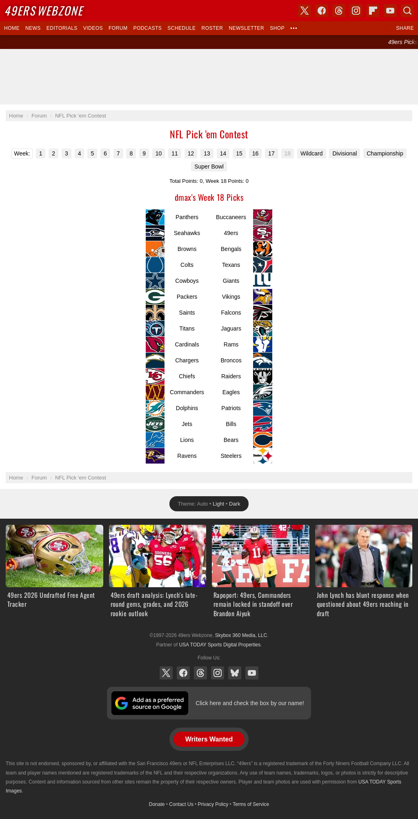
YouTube (251, 672)
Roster (212, 28)
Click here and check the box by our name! (250, 703)
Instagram (217, 672)
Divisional (344, 153)
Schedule (181, 28)
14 (223, 153)
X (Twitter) (166, 672)
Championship (385, 153)
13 (207, 153)
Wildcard (311, 153)
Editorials (62, 28)
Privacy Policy (213, 804)
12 (191, 153)
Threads (200, 672)
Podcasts (147, 28)
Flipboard (373, 10)
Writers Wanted (209, 739)
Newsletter (246, 28)
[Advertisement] (209, 76)
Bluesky (234, 672)
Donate (157, 804)
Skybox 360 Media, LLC (241, 635)
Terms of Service (251, 804)
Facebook (183, 672)
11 (174, 153)
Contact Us (181, 804)
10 (159, 153)
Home (12, 28)
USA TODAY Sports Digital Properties (219, 645)
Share (405, 28)
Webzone (43, 10)
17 (271, 153)
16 (255, 153)
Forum (118, 28)
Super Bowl (209, 166)
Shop (277, 28)
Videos (93, 28)
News (33, 28)
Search (407, 10)
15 (239, 153)
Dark (234, 504)
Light (218, 504)
